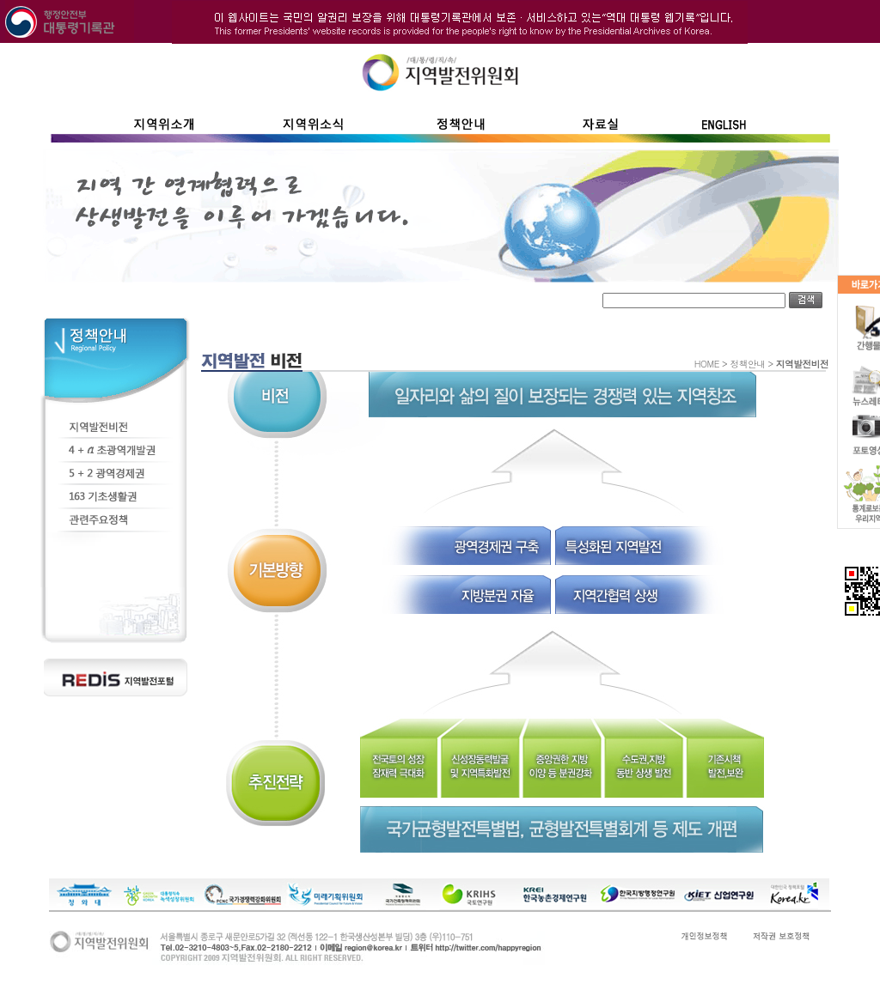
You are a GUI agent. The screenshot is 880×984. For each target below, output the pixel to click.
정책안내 (747, 363)
